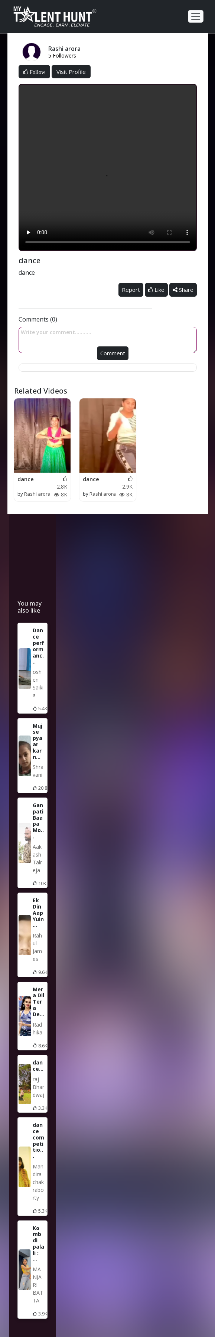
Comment (112, 353)
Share (183, 289)
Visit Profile (71, 71)
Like (156, 289)
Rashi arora (37, 493)
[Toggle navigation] (195, 16)
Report (131, 289)
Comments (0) (38, 319)
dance (25, 479)
